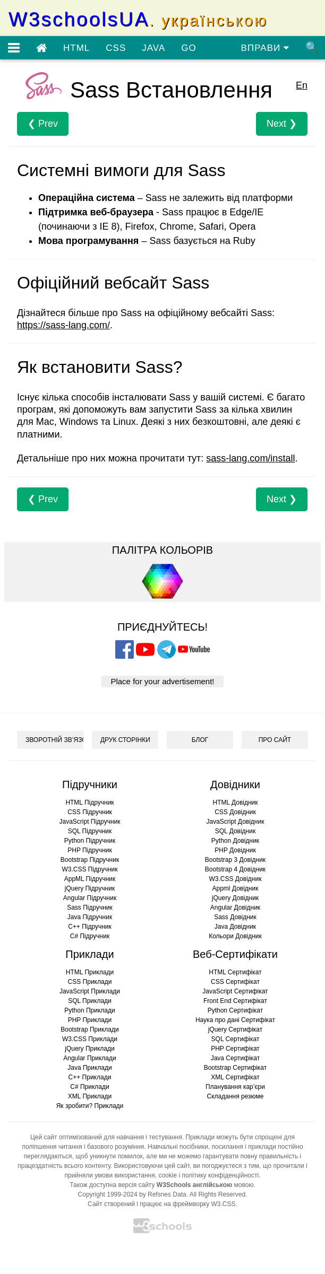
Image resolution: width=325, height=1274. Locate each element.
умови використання (125, 1175)
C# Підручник (89, 936)
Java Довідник (235, 926)
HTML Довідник (235, 802)
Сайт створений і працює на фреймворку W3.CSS (161, 1204)
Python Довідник (235, 840)
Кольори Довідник (235, 936)
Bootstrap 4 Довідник (235, 869)
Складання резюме (235, 1096)
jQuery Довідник (235, 898)
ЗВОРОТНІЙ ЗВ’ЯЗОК (54, 740)
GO (188, 48)
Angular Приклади (89, 1058)
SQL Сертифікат (235, 1039)
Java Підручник (89, 917)
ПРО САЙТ (275, 740)
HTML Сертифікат (235, 972)
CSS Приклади (90, 981)
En (301, 85)
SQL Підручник (90, 831)
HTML (76, 48)
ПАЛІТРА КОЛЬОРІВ (162, 550)
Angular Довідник (235, 907)
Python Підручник (89, 840)
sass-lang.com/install (250, 458)
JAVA (153, 48)
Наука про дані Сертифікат (235, 1020)
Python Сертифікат (235, 1010)
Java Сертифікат (235, 1058)
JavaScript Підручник (89, 821)
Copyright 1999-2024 (108, 1194)
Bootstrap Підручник (90, 859)
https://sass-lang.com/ (63, 325)
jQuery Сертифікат (235, 1029)
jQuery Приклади (89, 1048)
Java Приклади (89, 1067)
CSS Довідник (235, 812)
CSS (116, 48)
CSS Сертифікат (235, 981)
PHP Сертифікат (235, 1048)
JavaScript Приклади (89, 991)
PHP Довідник (235, 850)
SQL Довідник (235, 831)
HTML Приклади (90, 972)
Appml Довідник (235, 888)
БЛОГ (200, 740)
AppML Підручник (90, 879)
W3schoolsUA (138, 19)
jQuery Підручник (90, 888)
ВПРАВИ (265, 48)
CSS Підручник (89, 812)
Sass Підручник (90, 907)
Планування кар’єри (235, 1086)
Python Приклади (89, 1010)
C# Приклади (89, 1086)
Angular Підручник (89, 898)
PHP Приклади (90, 1020)
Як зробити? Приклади (90, 1106)
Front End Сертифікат (235, 1001)
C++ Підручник (90, 926)
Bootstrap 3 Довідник (235, 859)
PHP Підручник (89, 850)
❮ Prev (43, 123)
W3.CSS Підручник (89, 869)
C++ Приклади (90, 1077)
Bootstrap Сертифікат (235, 1067)
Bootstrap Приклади (89, 1029)
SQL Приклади (90, 1001)
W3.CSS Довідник (235, 879)
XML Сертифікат (235, 1077)
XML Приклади (90, 1096)
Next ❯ (282, 123)
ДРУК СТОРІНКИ (125, 740)
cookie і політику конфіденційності (208, 1175)
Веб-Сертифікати (235, 954)
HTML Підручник (89, 802)
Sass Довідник (235, 917)
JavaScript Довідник (235, 821)
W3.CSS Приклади (89, 1039)
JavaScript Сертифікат (235, 991)
